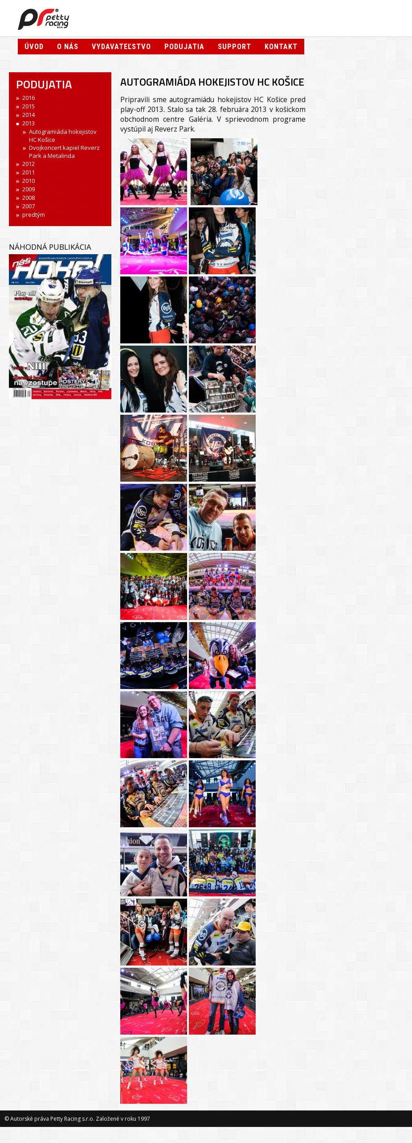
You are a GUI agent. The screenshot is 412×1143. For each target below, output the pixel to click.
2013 (28, 123)
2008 (28, 198)
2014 (28, 115)
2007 (28, 206)
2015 (28, 106)
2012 (28, 164)
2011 (28, 172)
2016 (28, 98)
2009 (28, 189)
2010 (28, 181)
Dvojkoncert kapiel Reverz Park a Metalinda (64, 152)
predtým (33, 214)
